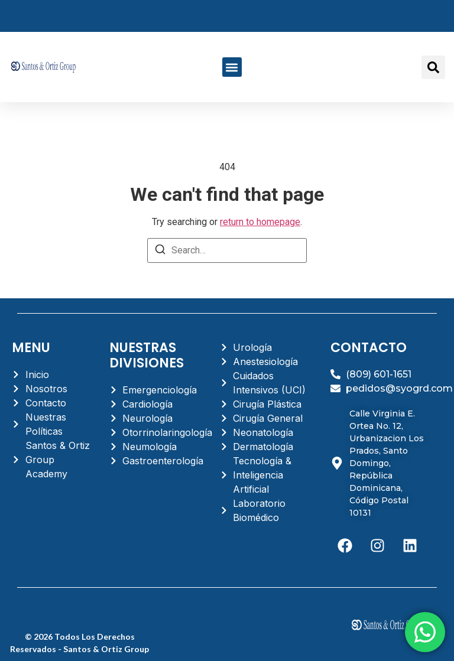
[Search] (160, 251)
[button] (232, 67)
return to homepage (260, 221)
